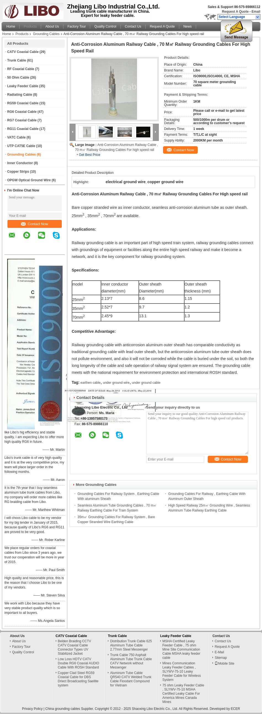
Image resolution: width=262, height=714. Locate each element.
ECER (235, 709)
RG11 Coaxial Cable (22, 129)
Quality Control (105, 26)
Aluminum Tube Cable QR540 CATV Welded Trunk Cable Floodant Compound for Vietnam (130, 679)
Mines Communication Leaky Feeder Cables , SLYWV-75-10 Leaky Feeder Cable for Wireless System (181, 671)
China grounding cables (62, 709)
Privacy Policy (32, 709)
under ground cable (146, 383)
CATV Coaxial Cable (23, 52)
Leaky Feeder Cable (22, 86)
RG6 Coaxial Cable (22, 112)
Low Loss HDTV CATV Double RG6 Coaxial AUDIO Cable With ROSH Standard (78, 663)
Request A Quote (235, 12)
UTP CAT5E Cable (21, 146)
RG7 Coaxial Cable (22, 120)
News (187, 26)
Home (10, 26)
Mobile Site (224, 663)
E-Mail (219, 652)
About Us (52, 26)
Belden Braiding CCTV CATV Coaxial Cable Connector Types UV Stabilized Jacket (74, 647)
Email (256, 12)
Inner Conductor (20, 163)
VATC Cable (16, 137)
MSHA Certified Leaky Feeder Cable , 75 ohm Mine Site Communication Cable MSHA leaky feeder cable (181, 649)
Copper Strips (18, 172)
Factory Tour (77, 26)
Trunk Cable (16, 60)
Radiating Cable (19, 95)
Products (30, 26)
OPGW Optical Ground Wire (29, 180)
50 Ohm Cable (18, 77)
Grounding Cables (46, 34)
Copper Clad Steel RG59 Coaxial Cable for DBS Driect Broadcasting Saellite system (78, 679)
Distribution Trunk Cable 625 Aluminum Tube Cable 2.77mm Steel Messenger (131, 645)
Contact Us (133, 26)
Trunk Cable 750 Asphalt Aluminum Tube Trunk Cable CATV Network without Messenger (131, 661)
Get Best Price (89, 155)
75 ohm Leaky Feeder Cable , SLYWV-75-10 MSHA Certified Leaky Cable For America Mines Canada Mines (183, 693)
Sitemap (221, 658)
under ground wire (116, 383)
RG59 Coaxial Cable (22, 103)
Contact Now (34, 224)
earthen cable (91, 383)
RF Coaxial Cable (20, 69)
